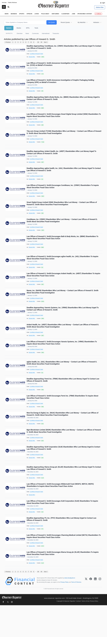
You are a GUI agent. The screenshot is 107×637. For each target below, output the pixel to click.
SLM (43, 482)
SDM (43, 129)
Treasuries (56, 33)
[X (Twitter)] (86, 613)
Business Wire (32, 57)
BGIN (43, 464)
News (6, 14)
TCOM (43, 147)
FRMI (43, 410)
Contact (78, 633)
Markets (8, 28)
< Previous (7, 42)
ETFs (27, 28)
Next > (45, 42)
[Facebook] (91, 613)
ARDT (43, 169)
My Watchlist (81, 22)
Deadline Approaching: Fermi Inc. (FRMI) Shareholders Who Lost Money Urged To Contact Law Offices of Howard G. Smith (63, 400)
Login (103, 3)
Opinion (29, 14)
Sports (21, 14)
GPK (43, 93)
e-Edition (98, 14)
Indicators (96, 22)
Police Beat (45, 14)
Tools (36, 28)
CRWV (43, 57)
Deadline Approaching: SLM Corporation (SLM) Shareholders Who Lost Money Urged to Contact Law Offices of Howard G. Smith (63, 472)
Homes (4, 2)
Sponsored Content (84, 14)
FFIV (43, 557)
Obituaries (55, 14)
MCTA (43, 575)
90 (41, 42)
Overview (19, 33)
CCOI (43, 75)
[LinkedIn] (95, 613)
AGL (43, 187)
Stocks (19, 28)
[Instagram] (100, 613)
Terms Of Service (76, 614)
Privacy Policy (64, 614)
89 (38, 42)
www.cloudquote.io (69, 609)
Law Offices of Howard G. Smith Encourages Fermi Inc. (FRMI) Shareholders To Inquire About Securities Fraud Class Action (62, 418)
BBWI (43, 111)
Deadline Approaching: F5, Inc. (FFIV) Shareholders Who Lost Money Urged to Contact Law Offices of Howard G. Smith (62, 547)
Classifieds (65, 14)
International (45, 33)
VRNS (43, 334)
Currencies (35, 33)
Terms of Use (85, 633)
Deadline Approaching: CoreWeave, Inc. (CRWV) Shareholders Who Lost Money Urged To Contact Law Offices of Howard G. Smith (61, 47)
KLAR (43, 503)
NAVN (43, 316)
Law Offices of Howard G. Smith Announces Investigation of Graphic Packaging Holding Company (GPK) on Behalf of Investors (60, 83)
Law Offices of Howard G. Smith (37, 54)
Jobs (73, 14)
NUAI (43, 446)
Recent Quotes (65, 22)
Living (37, 14)
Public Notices (12, 2)
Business (14, 14)
